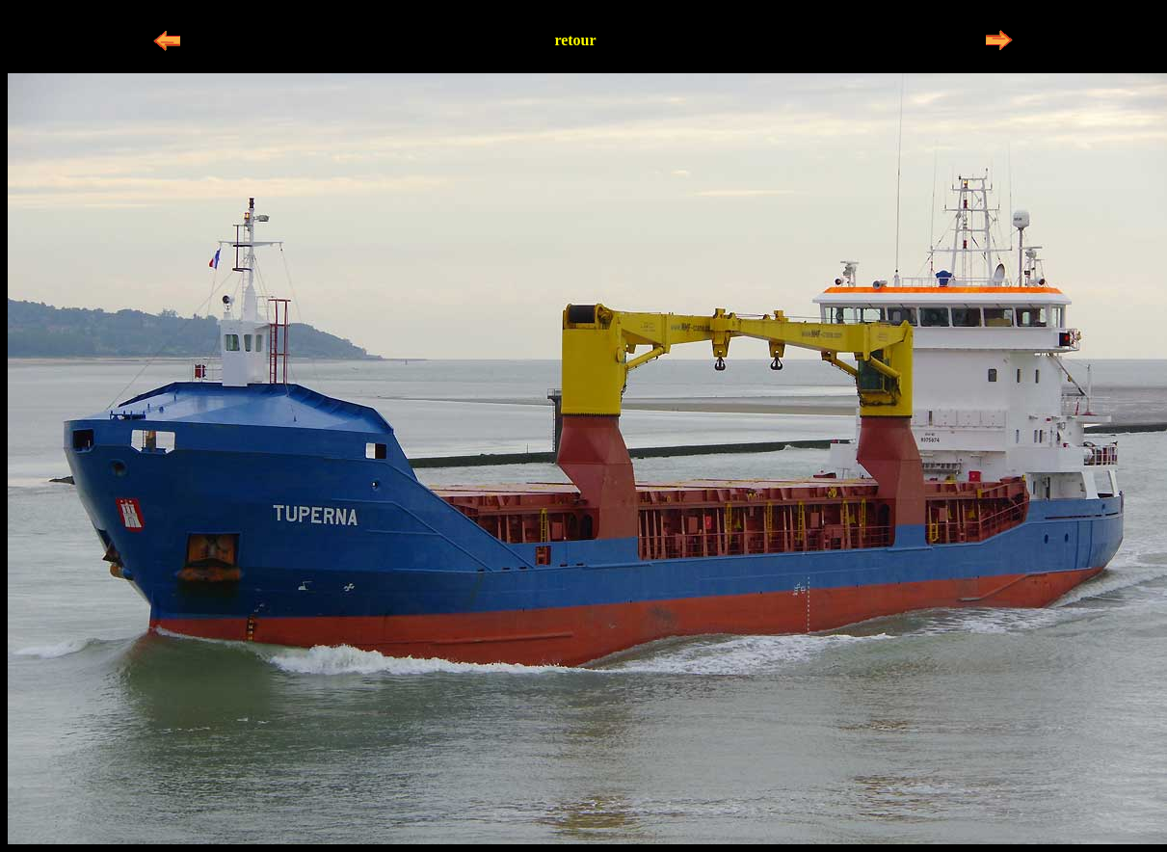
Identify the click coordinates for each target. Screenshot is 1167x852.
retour (575, 40)
